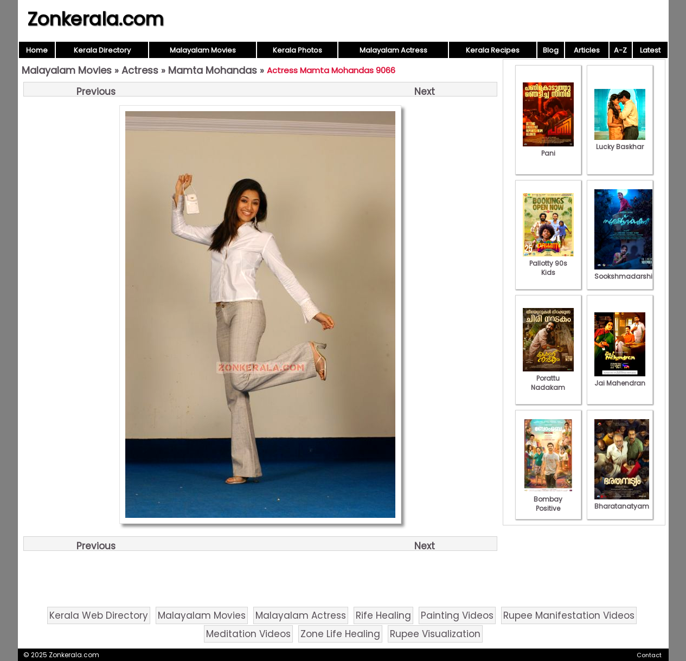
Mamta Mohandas (212, 70)
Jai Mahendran (619, 378)
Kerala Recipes (493, 50)
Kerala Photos (297, 50)
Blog (551, 50)
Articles (587, 50)
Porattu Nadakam (548, 378)
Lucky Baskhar (619, 142)
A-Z (620, 50)
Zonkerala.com (95, 19)
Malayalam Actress (393, 50)
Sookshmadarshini (626, 271)
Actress (139, 70)
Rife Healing (383, 615)
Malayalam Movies (203, 50)
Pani (548, 148)
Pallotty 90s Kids (548, 263)
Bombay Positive (548, 499)
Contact (649, 655)
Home (37, 50)
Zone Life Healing (340, 633)
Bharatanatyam (621, 501)
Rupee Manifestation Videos (568, 615)
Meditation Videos (248, 633)
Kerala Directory (102, 50)
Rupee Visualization (435, 633)
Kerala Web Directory (98, 615)
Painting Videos (457, 615)
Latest (650, 50)
